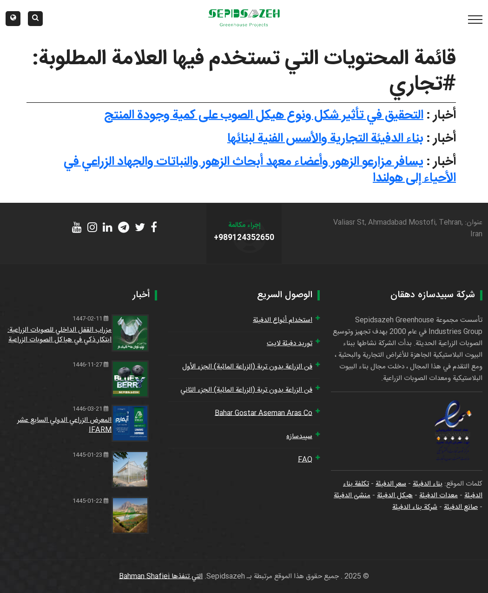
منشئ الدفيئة (352, 495)
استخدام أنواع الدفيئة (282, 320)
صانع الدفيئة (461, 507)
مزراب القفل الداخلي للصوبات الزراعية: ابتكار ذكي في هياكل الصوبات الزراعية (59, 335)
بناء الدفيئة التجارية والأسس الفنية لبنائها (325, 138)
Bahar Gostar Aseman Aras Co (263, 413)
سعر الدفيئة (391, 484)
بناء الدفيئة (427, 484)
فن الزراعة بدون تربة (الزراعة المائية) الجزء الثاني (246, 390)
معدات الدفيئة (438, 495)
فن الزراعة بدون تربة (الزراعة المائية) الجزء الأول (247, 367)
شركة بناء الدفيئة (414, 507)
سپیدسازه (299, 436)
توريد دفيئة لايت (289, 343)
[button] (13, 18)
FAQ (305, 460)
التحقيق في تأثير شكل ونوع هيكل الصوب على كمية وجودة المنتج (263, 115)
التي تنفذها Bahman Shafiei (161, 576)
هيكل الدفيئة (395, 495)
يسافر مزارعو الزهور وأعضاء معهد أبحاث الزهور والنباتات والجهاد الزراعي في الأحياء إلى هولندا (260, 170)
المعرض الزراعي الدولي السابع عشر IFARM (64, 425)
